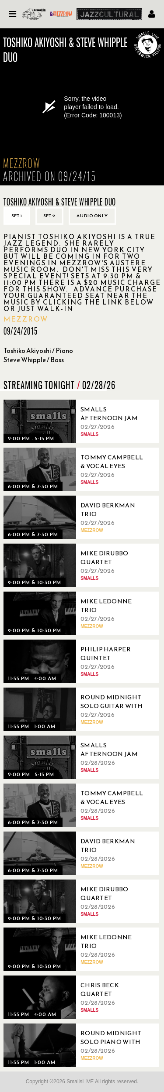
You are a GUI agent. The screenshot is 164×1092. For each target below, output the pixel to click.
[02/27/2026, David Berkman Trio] (77, 517)
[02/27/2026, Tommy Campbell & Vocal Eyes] (77, 469)
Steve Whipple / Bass (33, 360)
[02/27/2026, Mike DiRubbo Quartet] (77, 565)
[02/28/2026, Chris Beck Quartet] (77, 997)
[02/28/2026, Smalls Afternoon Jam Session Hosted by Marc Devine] (77, 757)
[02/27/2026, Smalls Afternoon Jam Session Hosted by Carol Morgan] (77, 421)
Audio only (92, 215)
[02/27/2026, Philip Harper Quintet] (77, 661)
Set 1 (16, 215)
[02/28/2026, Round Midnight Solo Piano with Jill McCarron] (77, 1045)
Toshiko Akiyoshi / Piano (38, 351)
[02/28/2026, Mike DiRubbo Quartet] (77, 901)
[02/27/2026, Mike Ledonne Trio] (77, 613)
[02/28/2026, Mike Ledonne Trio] (77, 949)
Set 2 (49, 215)
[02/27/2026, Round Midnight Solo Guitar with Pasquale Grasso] (77, 709)
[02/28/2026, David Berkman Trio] (77, 853)
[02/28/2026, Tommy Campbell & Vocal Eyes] (77, 805)
